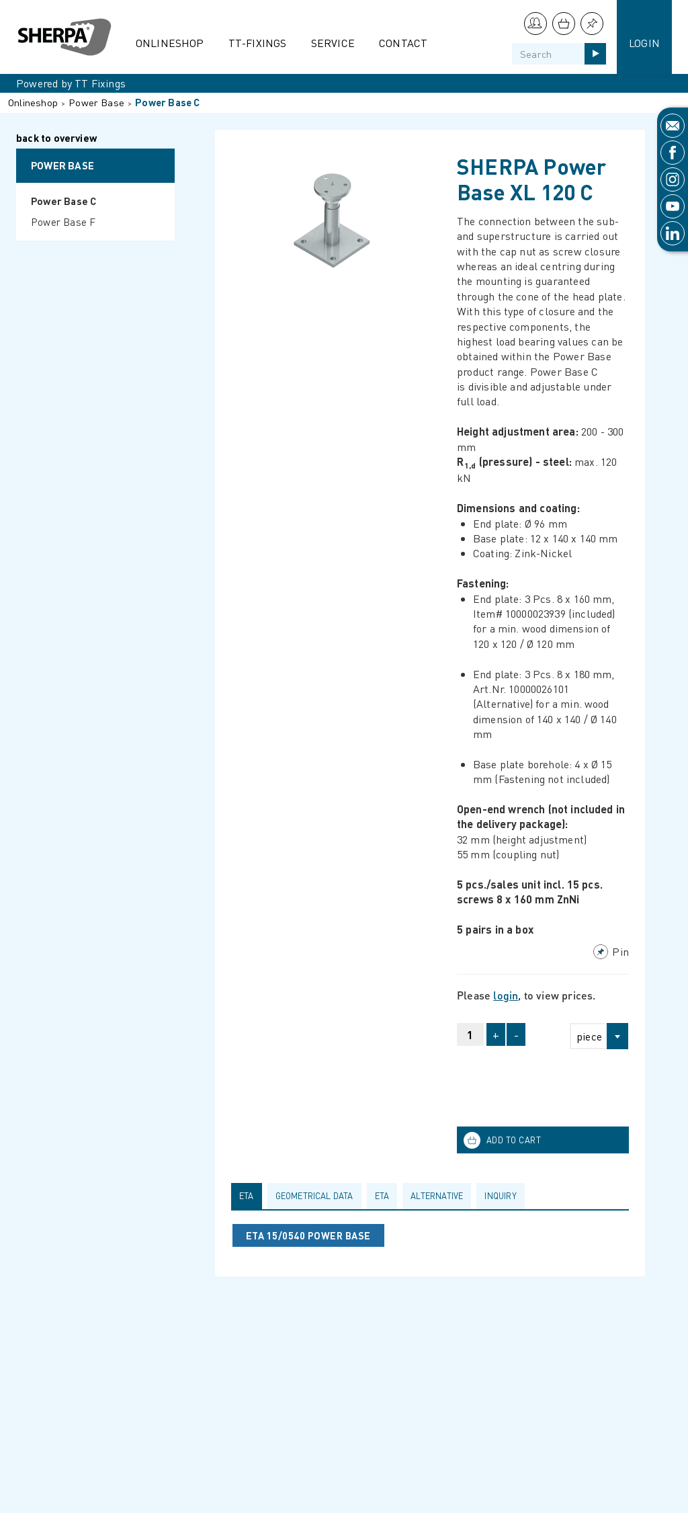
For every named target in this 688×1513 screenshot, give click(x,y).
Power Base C (167, 102)
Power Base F (63, 222)
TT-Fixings (257, 43)
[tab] (249, 1196)
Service (333, 43)
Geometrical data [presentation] (314, 1195)
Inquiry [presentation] (500, 1195)
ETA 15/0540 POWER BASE (308, 1235)
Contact (403, 43)
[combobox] (593, 1036)
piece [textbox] (589, 1036)
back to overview (56, 139)
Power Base (96, 102)
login (505, 995)
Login (644, 43)
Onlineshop (170, 43)
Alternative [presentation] (437, 1195)
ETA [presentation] (246, 1195)
